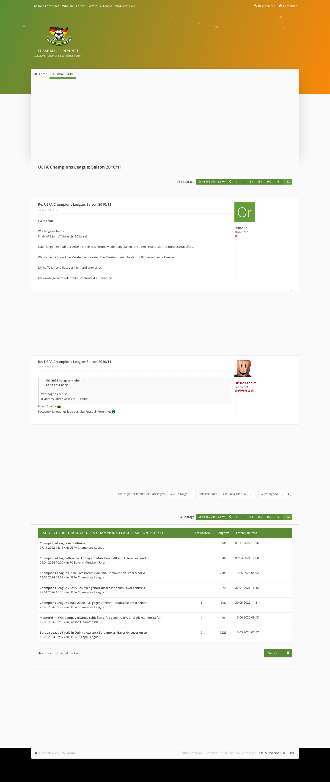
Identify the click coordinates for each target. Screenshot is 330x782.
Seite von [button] (209, 181)
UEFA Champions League (87, 547)
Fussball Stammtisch (84, 622)
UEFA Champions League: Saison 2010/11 (80, 167)
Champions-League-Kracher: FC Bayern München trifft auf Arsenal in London (95, 558)
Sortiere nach (226, 494)
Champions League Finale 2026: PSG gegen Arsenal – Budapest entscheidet (93, 603)
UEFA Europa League (84, 637)
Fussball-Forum (245, 383)
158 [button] (250, 181)
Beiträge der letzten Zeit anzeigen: (156, 494)
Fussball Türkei (63, 74)
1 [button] (236, 181)
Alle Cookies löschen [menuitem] (242, 753)
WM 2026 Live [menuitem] (125, 6)
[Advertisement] (165, 118)
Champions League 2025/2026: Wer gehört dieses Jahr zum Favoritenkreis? (93, 588)
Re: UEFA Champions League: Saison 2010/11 (74, 204)
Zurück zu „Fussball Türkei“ (60, 653)
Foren (43, 74)
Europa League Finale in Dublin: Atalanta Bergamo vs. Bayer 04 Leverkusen (93, 633)
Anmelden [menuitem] (290, 6)
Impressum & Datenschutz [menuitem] (204, 753)
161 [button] (278, 181)
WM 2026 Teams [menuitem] (100, 6)
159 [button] (260, 181)
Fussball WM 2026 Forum (57, 753)
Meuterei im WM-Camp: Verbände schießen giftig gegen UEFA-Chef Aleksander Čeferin (101, 618)
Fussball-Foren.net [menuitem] (46, 6)
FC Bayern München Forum (88, 562)
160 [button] (269, 181)
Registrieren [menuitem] (266, 6)
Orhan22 (240, 228)
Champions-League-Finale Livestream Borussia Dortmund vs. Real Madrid (92, 573)
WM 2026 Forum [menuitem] (74, 6)
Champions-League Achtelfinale (62, 543)
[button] (230, 182)
